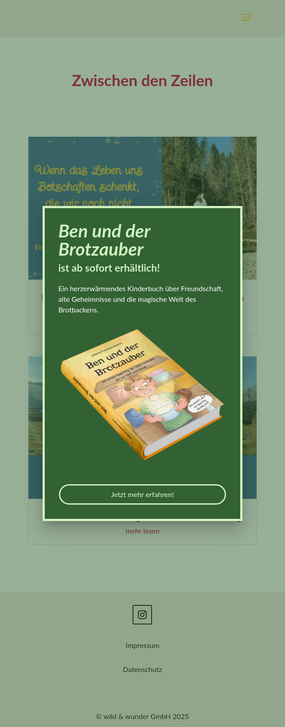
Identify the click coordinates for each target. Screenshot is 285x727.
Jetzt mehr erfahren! (142, 494)
